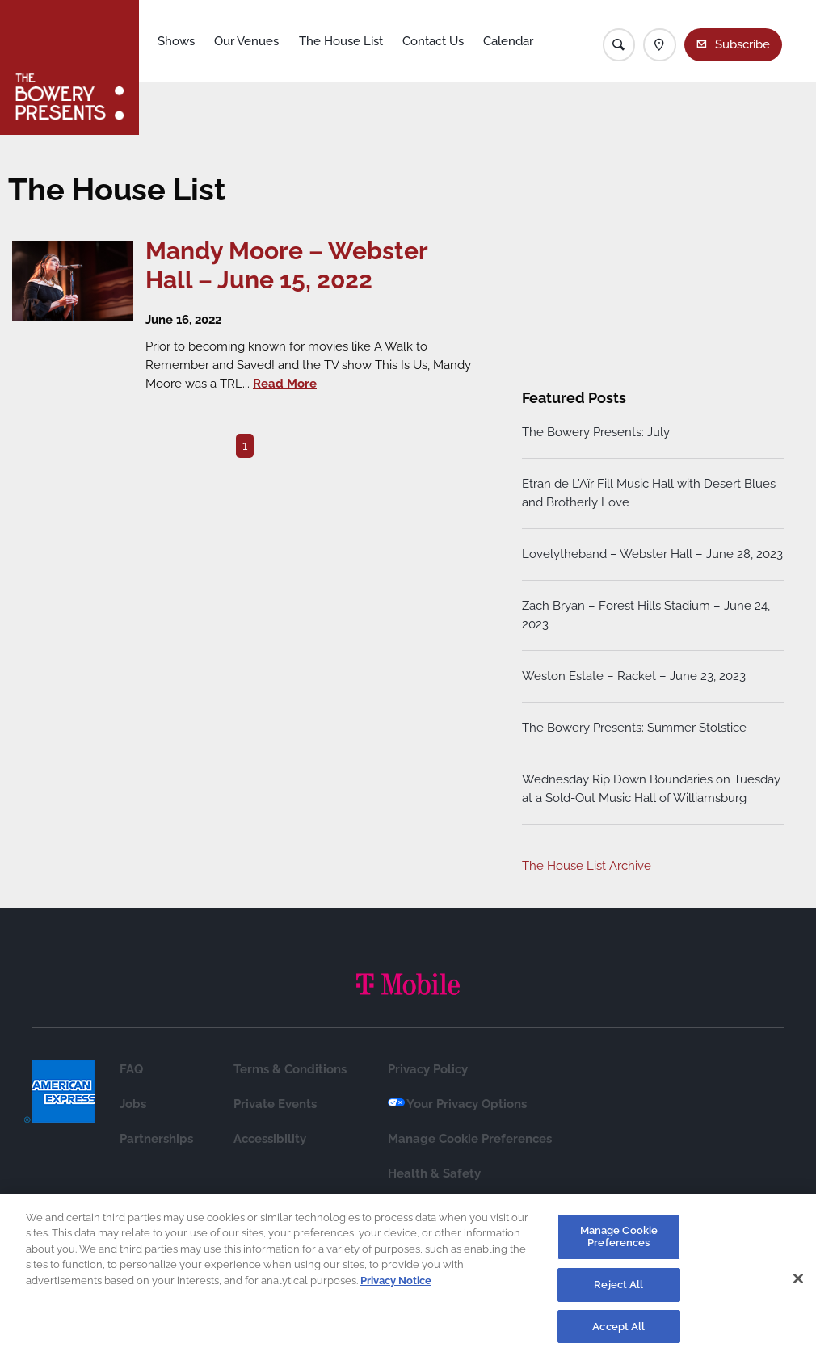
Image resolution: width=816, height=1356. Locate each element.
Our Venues (246, 41)
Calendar (508, 41)
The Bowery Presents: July (596, 432)
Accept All (618, 1331)
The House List (341, 41)
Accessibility (269, 1138)
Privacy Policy (428, 1069)
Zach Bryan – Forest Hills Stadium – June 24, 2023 (646, 615)
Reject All (618, 1289)
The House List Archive (586, 866)
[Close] (798, 1283)
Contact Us (433, 41)
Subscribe (742, 44)
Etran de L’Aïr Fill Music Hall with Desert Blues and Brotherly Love (649, 493)
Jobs (133, 1104)
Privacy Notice (395, 1285)
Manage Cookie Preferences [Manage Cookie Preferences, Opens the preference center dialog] (619, 1241)
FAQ (131, 1069)
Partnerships (156, 1138)
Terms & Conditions (290, 1069)
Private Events (275, 1104)
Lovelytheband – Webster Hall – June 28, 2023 (652, 554)
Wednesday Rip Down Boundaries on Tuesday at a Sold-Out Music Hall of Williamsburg (651, 788)
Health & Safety (434, 1173)
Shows (176, 41)
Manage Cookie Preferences (470, 1138)
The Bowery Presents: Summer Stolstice (634, 727)
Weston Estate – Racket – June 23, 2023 (634, 676)
